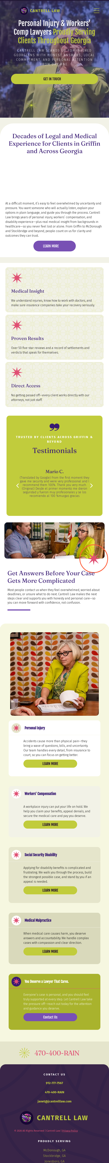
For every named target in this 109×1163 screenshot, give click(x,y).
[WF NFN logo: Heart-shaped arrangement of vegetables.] (29, 166)
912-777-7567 (54, 1083)
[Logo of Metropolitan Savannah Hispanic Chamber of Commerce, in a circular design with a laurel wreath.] (79, 186)
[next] (91, 485)
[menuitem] (54, 1150)
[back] (17, 485)
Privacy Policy (70, 1130)
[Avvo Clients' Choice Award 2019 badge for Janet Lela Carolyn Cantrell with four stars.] (79, 166)
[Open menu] (96, 11)
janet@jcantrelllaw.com (55, 1101)
